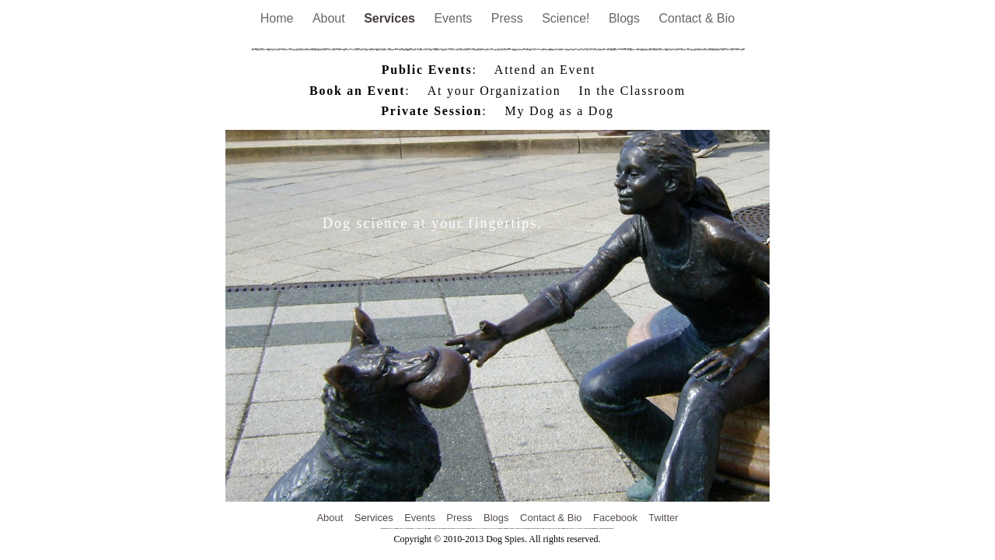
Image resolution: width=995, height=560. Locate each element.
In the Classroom (632, 90)
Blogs (626, 18)
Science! (567, 18)
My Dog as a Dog (559, 110)
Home (278, 18)
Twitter (663, 517)
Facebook (615, 517)
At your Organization (494, 90)
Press (508, 18)
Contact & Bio (696, 18)
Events (454, 18)
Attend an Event (544, 69)
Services (391, 18)
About (330, 18)
